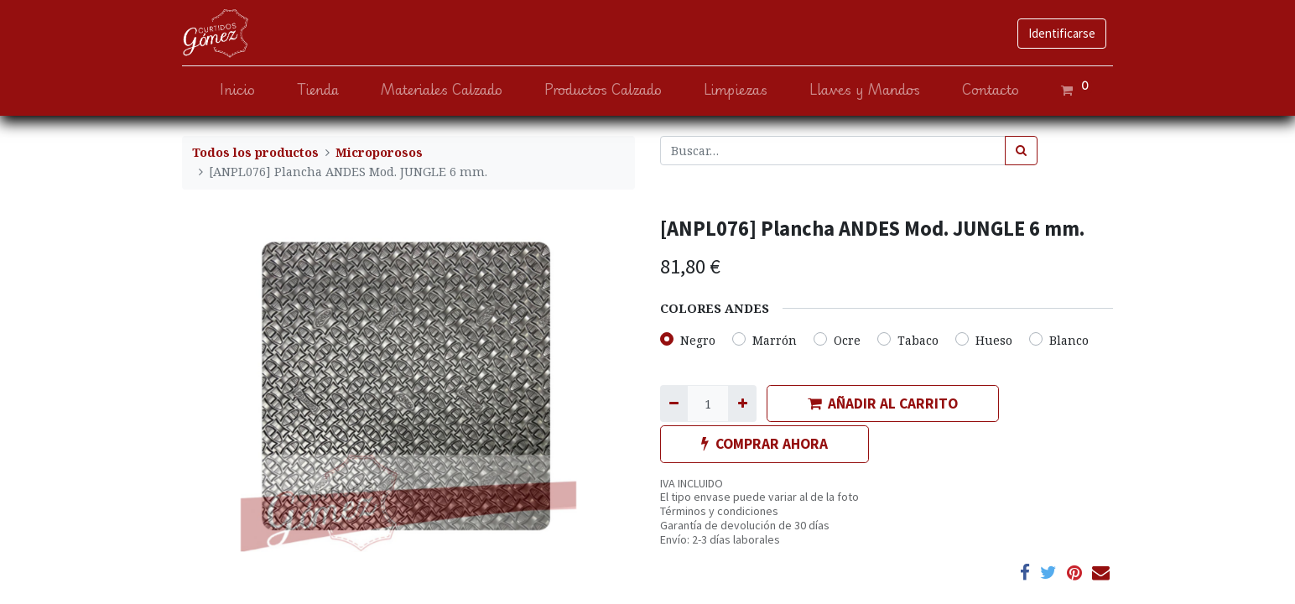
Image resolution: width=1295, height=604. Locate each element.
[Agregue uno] (742, 403)
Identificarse (1061, 33)
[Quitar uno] (674, 403)
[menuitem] (237, 90)
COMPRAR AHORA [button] (764, 444)
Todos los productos (255, 152)
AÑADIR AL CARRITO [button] (883, 403)
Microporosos (379, 152)
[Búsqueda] (1021, 150)
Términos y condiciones (719, 510)
